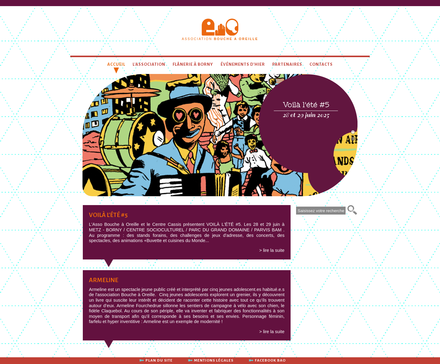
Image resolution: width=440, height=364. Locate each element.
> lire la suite (271, 250)
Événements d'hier (243, 64)
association (220, 39)
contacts (321, 64)
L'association (149, 64)
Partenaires (287, 64)
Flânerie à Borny (193, 64)
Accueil (116, 64)
